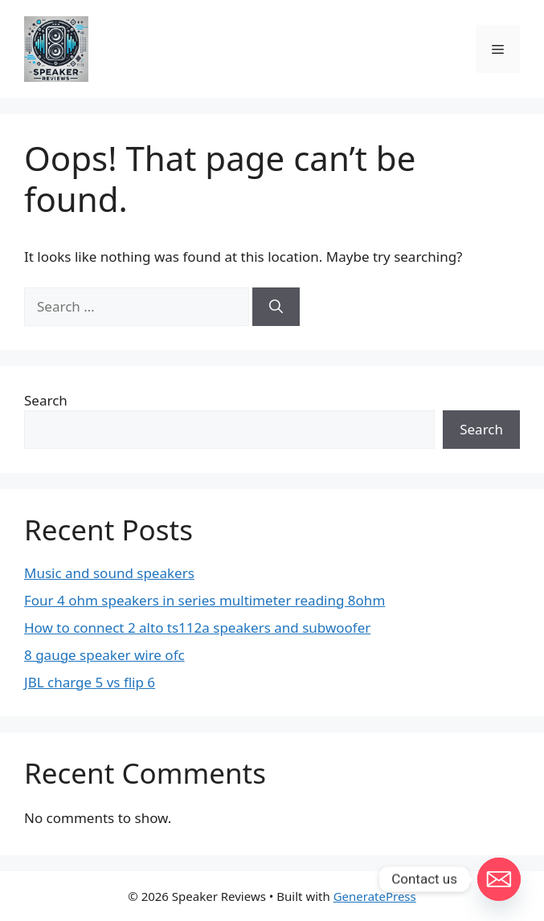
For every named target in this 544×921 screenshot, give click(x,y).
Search (45, 400)
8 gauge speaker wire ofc (104, 655)
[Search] (276, 306)
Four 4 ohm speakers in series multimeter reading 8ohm (204, 600)
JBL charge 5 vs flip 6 (89, 682)
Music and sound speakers (109, 573)
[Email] (499, 879)
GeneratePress (374, 896)
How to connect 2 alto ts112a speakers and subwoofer (197, 627)
